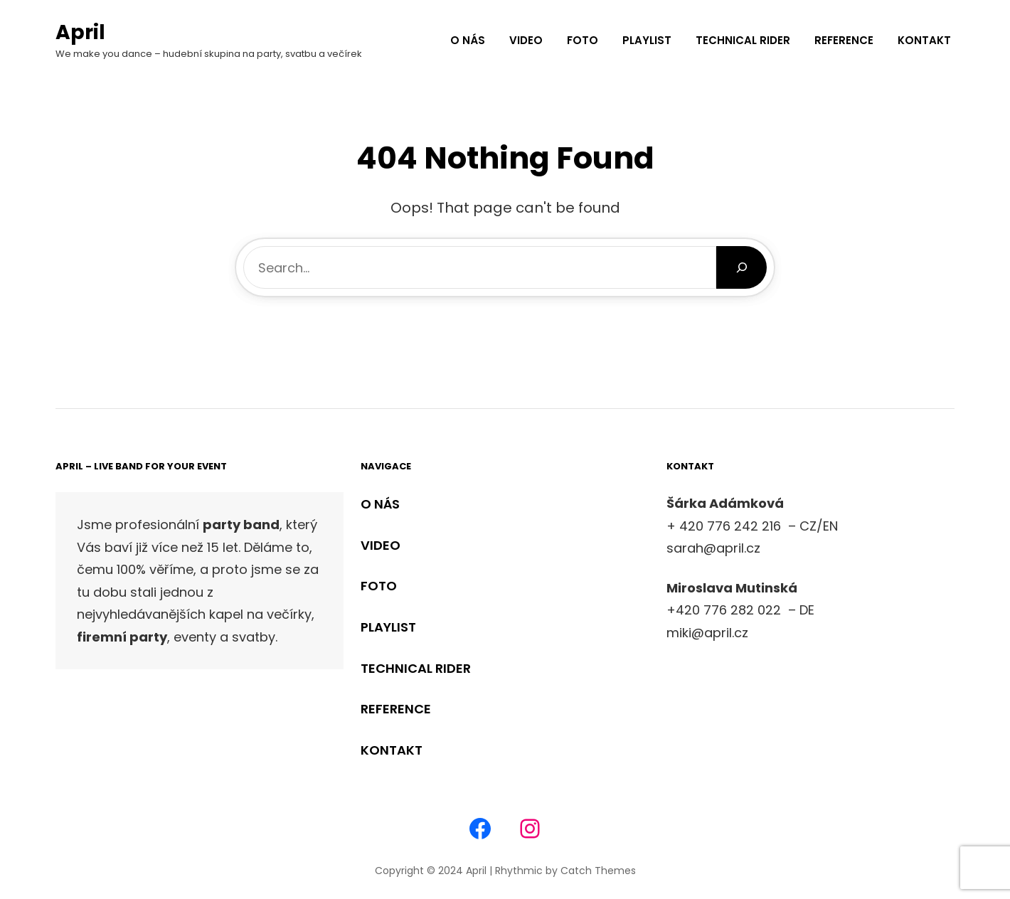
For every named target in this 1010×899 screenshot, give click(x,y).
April (80, 32)
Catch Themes (598, 870)
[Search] (741, 267)
